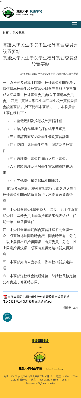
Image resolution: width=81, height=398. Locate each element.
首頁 (6, 32)
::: (1, 2)
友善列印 (7, 317)
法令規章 (19, 32)
